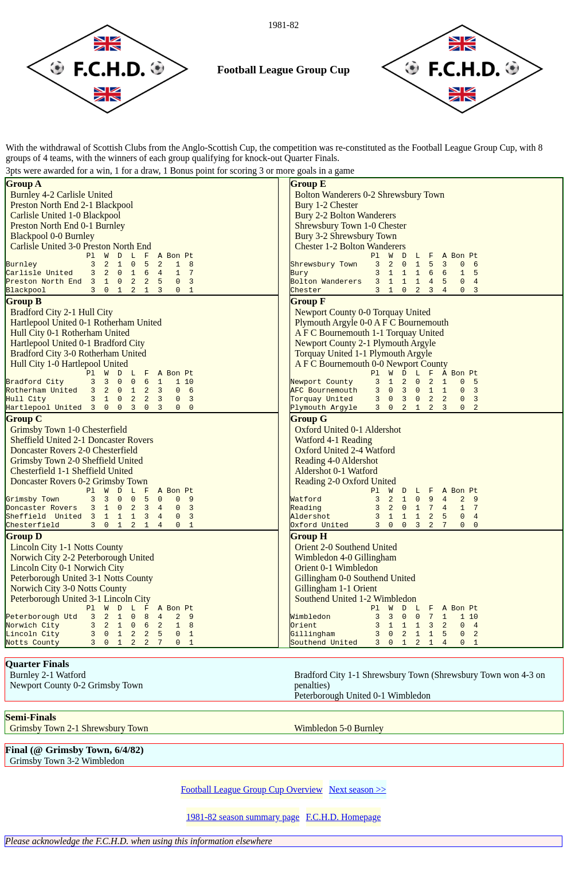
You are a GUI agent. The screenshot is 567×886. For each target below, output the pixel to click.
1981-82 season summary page (243, 851)
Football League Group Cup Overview (251, 824)
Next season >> (357, 824)
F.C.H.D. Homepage (343, 851)
